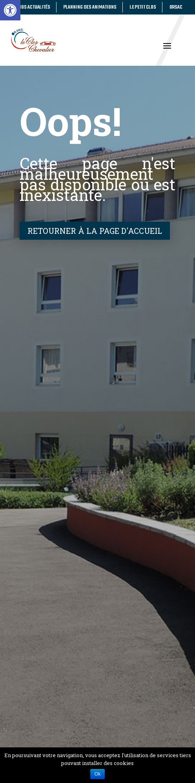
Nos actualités (34, 7)
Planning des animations (90, 7)
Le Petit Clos (143, 7)
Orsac (175, 7)
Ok (97, 774)
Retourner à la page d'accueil (94, 231)
